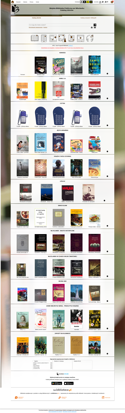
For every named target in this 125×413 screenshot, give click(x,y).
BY (91, 1)
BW (85, 1)
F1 (103, 1)
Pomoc (31, 2)
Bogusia (34, 364)
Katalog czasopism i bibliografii (88, 18)
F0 (100, 1)
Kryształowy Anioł (36, 368)
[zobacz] (70, 45)
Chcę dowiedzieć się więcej (55, 411)
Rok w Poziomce (36, 365)
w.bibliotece (55, 393)
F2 (106, 1)
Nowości (18, 2)
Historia (25, 2)
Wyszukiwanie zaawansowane (36, 27)
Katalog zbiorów (36, 18)
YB (88, 1)
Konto (37, 2)
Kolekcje (45, 27)
